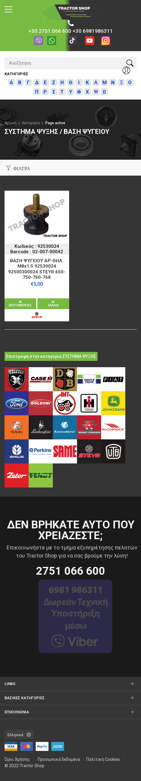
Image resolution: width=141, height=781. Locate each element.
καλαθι (53, 303)
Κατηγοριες (16, 74)
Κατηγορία (31, 123)
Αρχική (11, 123)
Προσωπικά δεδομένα (59, 759)
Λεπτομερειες (20, 303)
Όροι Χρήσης (17, 759)
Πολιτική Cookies (103, 759)
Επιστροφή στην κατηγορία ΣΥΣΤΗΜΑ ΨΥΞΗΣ (51, 356)
